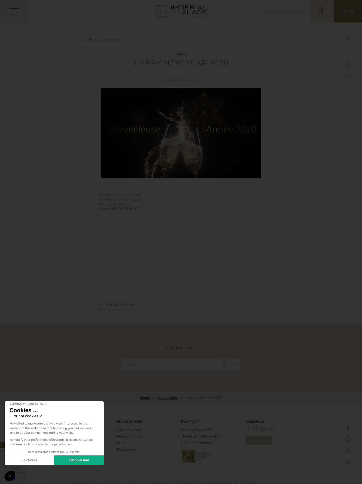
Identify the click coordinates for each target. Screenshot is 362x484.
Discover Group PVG (197, 430)
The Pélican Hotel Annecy (200, 436)
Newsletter (259, 440)
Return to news (103, 39)
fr (348, 48)
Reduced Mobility (129, 436)
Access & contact (129, 430)
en (348, 37)
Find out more (129, 421)
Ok (233, 364)
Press (120, 443)
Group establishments (197, 443)
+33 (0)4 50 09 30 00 (284, 11)
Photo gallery (126, 449)
